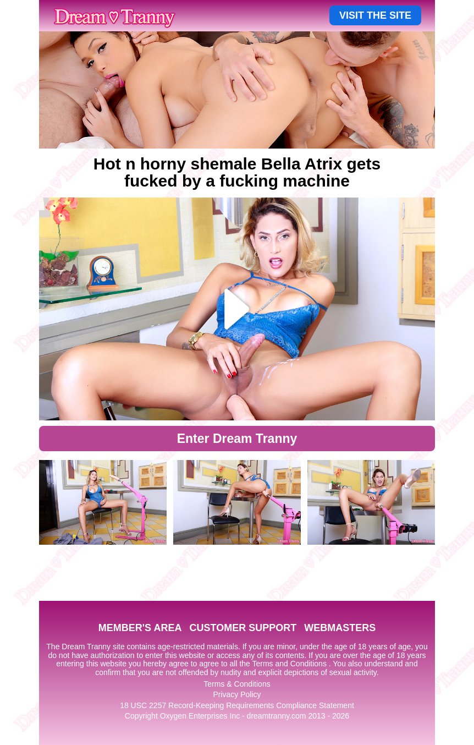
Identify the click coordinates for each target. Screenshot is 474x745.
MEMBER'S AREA (140, 628)
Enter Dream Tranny (237, 438)
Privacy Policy (237, 694)
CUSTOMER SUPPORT (242, 628)
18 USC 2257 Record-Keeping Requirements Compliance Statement (237, 705)
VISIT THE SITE (375, 15)
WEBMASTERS (340, 628)
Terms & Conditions (236, 684)
